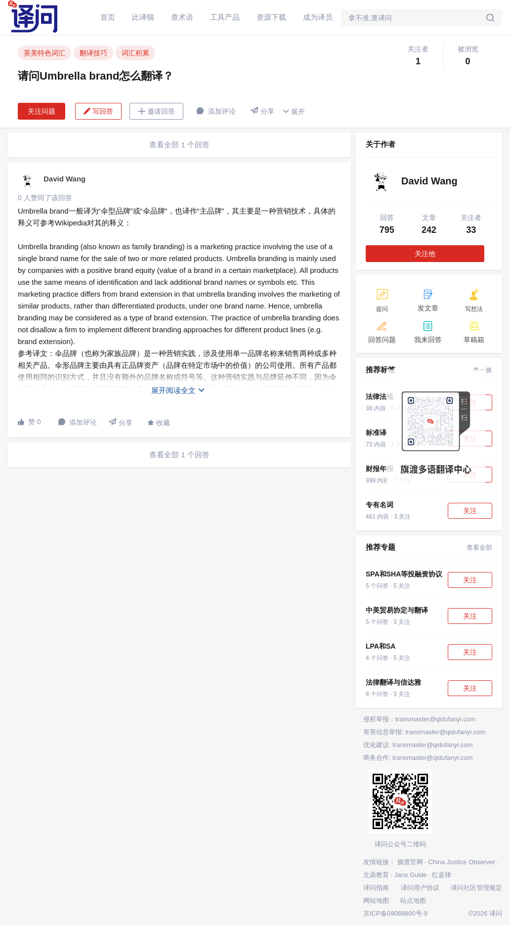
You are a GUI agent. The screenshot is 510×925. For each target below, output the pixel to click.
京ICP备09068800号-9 (395, 913)
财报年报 (379, 469)
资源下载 (271, 17)
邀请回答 (156, 111)
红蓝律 (441, 875)
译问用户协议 (420, 887)
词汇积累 (135, 53)
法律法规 (379, 396)
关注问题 (41, 111)
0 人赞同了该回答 (45, 198)
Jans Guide (410, 875)
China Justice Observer (461, 862)
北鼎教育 (376, 875)
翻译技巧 (93, 53)
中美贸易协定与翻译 (397, 610)
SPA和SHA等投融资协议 (404, 574)
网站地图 (376, 900)
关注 (470, 511)
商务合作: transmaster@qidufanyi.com (417, 757)
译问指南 (376, 887)
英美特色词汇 (44, 53)
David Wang (64, 179)
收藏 (158, 423)
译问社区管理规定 (476, 887)
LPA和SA (380, 646)
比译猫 (143, 17)
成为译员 (318, 17)
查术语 (182, 17)
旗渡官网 (410, 862)
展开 (293, 111)
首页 (107, 17)
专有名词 (379, 505)
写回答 (98, 111)
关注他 (425, 254)
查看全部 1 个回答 (179, 144)
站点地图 (413, 900)
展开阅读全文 (178, 390)
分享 (262, 111)
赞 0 (29, 422)
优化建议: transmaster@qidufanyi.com (417, 745)
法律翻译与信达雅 (393, 682)
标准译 (376, 433)
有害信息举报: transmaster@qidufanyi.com (424, 732)
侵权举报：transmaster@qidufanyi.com (419, 719)
